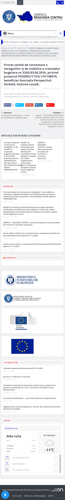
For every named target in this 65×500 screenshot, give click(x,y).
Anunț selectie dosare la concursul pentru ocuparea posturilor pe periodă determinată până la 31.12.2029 (31, 234)
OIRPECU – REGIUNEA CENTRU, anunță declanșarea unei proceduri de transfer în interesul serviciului (45, 150)
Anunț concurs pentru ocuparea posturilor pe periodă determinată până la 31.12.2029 (32, 245)
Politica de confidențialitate (35, 496)
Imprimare (48, 88)
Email (58, 88)
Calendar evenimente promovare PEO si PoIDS (23, 368)
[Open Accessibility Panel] (5, 495)
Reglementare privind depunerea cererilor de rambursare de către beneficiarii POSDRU (31, 407)
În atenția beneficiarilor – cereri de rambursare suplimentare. (15, 116)
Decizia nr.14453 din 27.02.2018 (16, 377)
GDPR (50, 496)
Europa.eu (10, 257)
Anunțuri (33, 88)
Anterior (6, 112)
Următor (58, 112)
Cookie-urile (17, 496)
